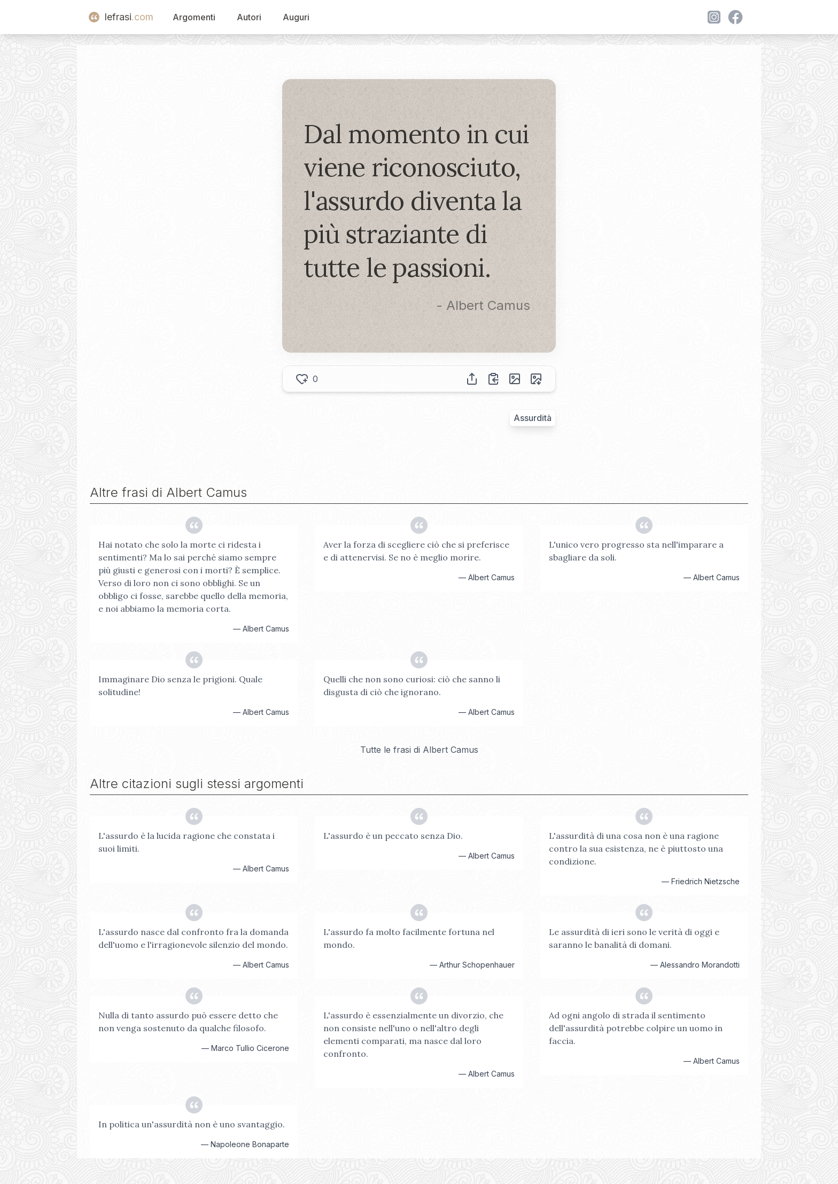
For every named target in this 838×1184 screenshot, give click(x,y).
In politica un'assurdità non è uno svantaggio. (191, 1124)
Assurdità (533, 417)
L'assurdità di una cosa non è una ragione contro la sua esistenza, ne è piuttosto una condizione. (636, 848)
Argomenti (194, 17)
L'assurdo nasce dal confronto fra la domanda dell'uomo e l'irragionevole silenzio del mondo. (193, 938)
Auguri (296, 17)
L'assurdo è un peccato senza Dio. (393, 835)
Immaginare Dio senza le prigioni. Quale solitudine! (180, 685)
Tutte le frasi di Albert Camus (419, 749)
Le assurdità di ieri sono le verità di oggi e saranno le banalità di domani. (634, 938)
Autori (249, 17)
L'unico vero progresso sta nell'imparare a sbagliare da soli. (636, 551)
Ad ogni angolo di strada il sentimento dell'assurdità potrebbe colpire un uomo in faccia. (636, 1028)
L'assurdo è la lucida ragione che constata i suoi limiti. (186, 842)
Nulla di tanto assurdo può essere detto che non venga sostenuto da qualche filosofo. (188, 1021)
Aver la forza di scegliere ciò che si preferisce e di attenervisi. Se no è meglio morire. (416, 551)
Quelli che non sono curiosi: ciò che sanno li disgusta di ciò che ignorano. (411, 685)
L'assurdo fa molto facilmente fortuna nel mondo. (408, 938)
